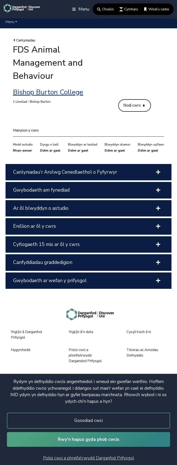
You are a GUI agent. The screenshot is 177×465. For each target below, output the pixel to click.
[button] (11, 21)
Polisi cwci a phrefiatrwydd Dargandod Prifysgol (85, 355)
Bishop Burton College (48, 92)
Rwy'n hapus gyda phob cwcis (88, 439)
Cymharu (128, 9)
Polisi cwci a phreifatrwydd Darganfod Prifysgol (88, 458)
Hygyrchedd (20, 349)
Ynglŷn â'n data (81, 331)
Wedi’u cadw (156, 9)
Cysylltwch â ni (139, 331)
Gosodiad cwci (88, 421)
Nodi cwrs (134, 105)
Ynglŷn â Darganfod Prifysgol (26, 334)
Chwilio (105, 9)
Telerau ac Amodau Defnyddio (142, 352)
